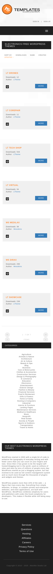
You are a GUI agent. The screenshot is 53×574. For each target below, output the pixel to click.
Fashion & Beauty (26, 390)
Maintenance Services (26, 410)
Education (26, 381)
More (41, 86)
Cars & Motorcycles (26, 370)
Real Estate (26, 419)
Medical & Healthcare (26, 412)
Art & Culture (26, 361)
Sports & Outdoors (26, 423)
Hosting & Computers (26, 401)
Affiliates (26, 538)
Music (26, 414)
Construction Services (26, 374)
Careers (26, 542)
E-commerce (26, 379)
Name (32, 55)
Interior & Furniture (26, 405)
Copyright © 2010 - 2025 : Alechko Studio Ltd (26, 566)
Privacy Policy (26, 547)
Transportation (26, 425)
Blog (26, 365)
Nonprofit (26, 416)
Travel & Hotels (26, 427)
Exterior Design (26, 388)
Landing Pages (26, 407)
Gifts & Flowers (26, 397)
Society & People (26, 421)
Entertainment (26, 385)
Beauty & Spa (26, 363)
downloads (21, 55)
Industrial (26, 403)
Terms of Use (26, 551)
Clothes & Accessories (26, 372)
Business (27, 368)
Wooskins (17, 229)
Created (42, 55)
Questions (26, 529)
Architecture (26, 359)
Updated (8, 57)
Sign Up (47, 21)
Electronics (26, 383)
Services (26, 525)
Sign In (36, 21)
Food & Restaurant (26, 394)
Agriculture (26, 354)
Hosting (26, 533)
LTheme (16, 80)
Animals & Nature (26, 357)
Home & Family (26, 399)
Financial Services (26, 392)
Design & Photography (26, 377)
